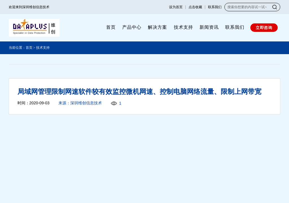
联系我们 (215, 7)
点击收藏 (195, 7)
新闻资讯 (209, 27)
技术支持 (183, 27)
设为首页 (176, 7)
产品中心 (131, 27)
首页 (111, 27)
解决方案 (157, 27)
